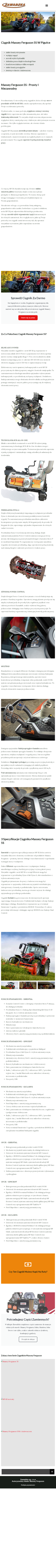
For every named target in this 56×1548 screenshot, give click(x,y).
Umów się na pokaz (28, 318)
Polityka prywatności (28, 1485)
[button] (47, 5)
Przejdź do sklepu (28, 1339)
